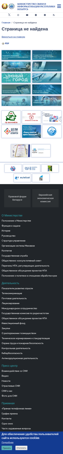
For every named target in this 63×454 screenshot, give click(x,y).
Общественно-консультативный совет (21, 260)
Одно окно (7, 423)
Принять (7, 448)
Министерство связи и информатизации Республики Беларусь (36, 7)
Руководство (8, 235)
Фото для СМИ (9, 395)
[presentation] (3, 199)
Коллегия (7, 250)
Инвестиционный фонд (13, 323)
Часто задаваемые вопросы (16, 428)
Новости (6, 381)
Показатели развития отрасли (17, 288)
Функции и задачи (11, 225)
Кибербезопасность (12, 353)
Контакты (6, 418)
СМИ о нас (7, 391)
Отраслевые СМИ (11, 385)
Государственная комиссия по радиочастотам (25, 313)
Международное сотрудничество (19, 308)
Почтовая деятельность (14, 298)
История (6, 230)
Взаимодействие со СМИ (15, 371)
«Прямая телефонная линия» (17, 408)
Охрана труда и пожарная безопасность (23, 343)
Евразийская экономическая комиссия (45, 198)
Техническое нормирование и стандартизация (26, 338)
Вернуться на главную (13, 36)
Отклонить (21, 448)
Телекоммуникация (12, 293)
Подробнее (7, 442)
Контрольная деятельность (16, 348)
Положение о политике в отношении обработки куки (29, 275)
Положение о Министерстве (16, 220)
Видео (5, 376)
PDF (7, 43)
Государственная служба (15, 255)
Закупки (6, 328)
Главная (6, 22)
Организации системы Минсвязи (18, 245)
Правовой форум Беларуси (17, 198)
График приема (10, 413)
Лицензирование (10, 303)
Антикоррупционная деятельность (20, 358)
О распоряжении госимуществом (19, 333)
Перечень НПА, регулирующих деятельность (25, 265)
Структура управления (13, 240)
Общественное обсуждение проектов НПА (24, 270)
